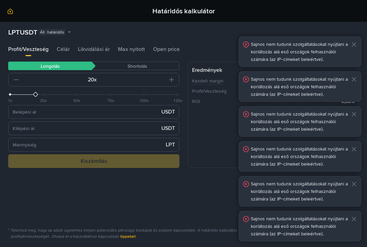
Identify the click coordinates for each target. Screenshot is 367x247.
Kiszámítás (94, 161)
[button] (16, 79)
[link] (10, 12)
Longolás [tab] (50, 66)
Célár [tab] (63, 49)
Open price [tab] (166, 49)
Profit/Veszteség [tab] (28, 49)
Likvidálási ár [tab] (94, 49)
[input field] (56, 80)
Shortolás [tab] (137, 66)
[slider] (93, 94)
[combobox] (40, 32)
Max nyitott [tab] (131, 49)
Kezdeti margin (207, 81)
